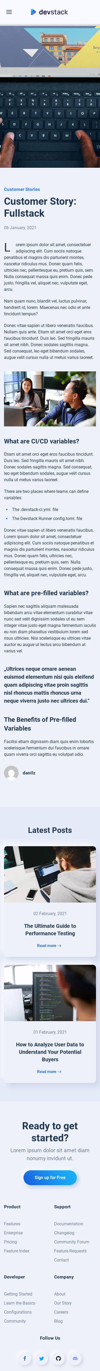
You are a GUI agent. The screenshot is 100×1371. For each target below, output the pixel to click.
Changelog (64, 1232)
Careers (61, 1312)
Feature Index (16, 1250)
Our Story (63, 1303)
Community (15, 1321)
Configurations (18, 1312)
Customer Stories (22, 189)
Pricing (10, 1241)
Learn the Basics (19, 1303)
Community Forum (71, 1241)
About (59, 1294)
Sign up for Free (50, 1177)
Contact (61, 1260)
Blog (58, 1321)
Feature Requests (70, 1250)
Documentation (68, 1223)
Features (12, 1223)
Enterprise (13, 1232)
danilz (29, 772)
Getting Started (18, 1294)
